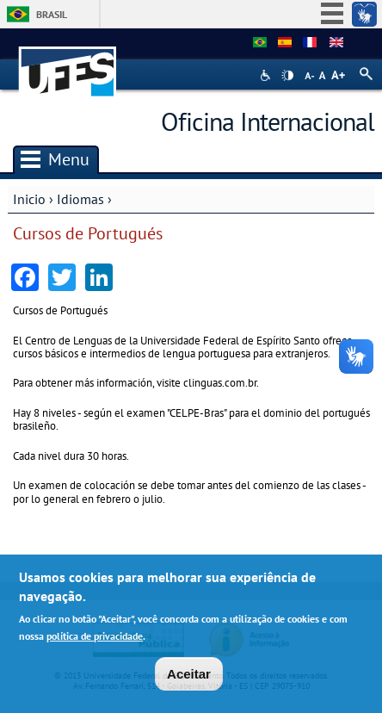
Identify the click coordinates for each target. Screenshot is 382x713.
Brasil (51, 14)
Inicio (29, 199)
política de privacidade (94, 635)
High (287, 76)
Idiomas (80, 199)
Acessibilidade (267, 75)
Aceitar (189, 673)
